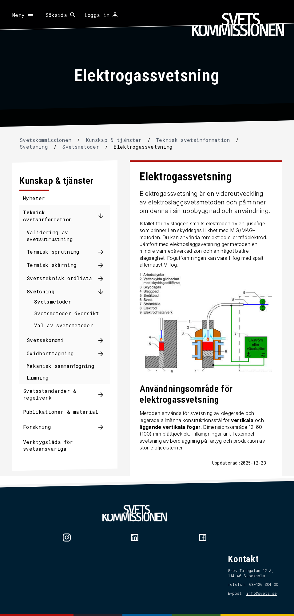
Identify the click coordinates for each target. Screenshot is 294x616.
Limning (40, 377)
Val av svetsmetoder (65, 325)
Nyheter (36, 198)
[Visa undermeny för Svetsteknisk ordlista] (103, 278)
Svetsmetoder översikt (68, 313)
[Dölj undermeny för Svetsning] (103, 291)
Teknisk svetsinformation (49, 215)
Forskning (39, 427)
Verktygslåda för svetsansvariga (50, 445)
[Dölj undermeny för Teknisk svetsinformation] (103, 216)
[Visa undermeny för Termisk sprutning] (103, 252)
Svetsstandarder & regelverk (51, 394)
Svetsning (43, 291)
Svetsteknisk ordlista (61, 278)
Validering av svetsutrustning (52, 235)
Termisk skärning (54, 265)
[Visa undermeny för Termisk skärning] (103, 265)
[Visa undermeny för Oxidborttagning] (103, 353)
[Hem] (238, 24)
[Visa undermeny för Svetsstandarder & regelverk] (103, 394)
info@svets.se (259, 593)
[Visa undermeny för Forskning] (103, 427)
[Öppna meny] (23, 15)
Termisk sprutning (55, 251)
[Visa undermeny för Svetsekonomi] (103, 340)
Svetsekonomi (47, 340)
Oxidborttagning (52, 353)
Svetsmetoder (54, 301)
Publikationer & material (63, 412)
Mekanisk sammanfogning (63, 366)
